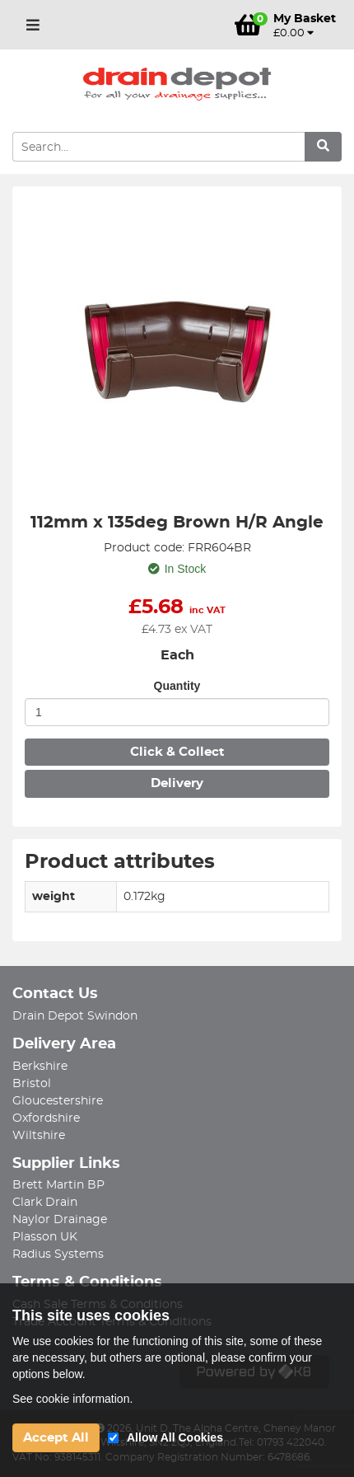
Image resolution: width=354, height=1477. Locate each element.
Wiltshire (38, 1136)
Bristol (31, 1084)
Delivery (177, 783)
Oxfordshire (46, 1118)
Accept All (56, 1438)
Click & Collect (177, 752)
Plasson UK (44, 1237)
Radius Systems (58, 1254)
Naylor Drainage (59, 1220)
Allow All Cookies (175, 1437)
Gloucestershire (57, 1101)
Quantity (177, 685)
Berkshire (40, 1066)
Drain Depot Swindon (74, 1016)
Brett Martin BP (58, 1185)
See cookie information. (72, 1398)
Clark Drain (44, 1202)
